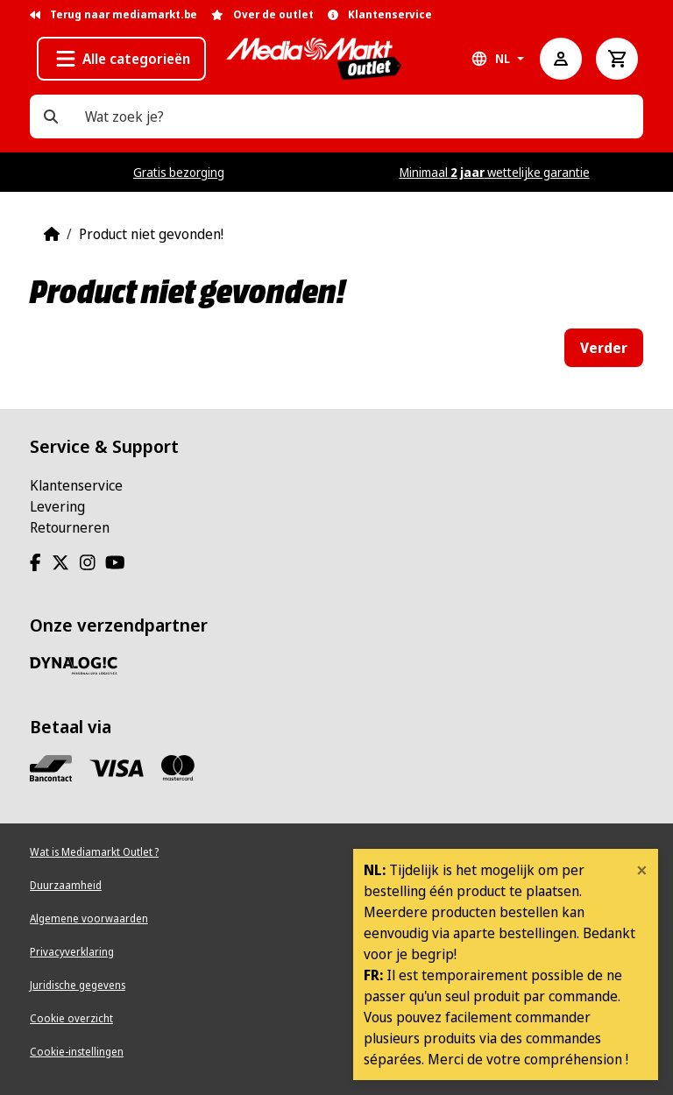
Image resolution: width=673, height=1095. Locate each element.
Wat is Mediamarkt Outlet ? (94, 851)
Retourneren (70, 527)
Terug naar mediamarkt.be (113, 14)
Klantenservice (76, 485)
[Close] (642, 869)
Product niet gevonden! (151, 234)
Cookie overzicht (71, 1018)
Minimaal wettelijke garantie (495, 172)
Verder (603, 347)
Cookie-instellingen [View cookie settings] (77, 1051)
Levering (57, 506)
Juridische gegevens (77, 985)
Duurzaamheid (66, 885)
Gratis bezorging (178, 172)
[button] (121, 59)
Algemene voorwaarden (89, 918)
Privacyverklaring (72, 951)
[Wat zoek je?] (51, 116)
